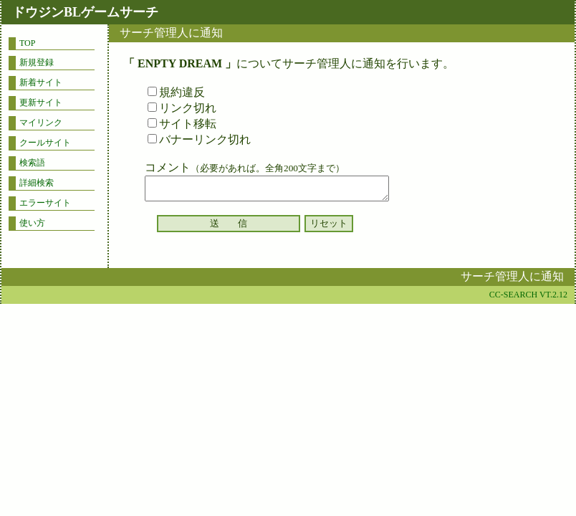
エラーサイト (45, 203)
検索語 (32, 163)
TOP (27, 43)
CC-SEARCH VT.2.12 (528, 295)
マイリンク (40, 123)
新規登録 (36, 62)
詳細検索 (36, 183)
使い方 (32, 223)
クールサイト (45, 143)
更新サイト (40, 102)
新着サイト (40, 82)
